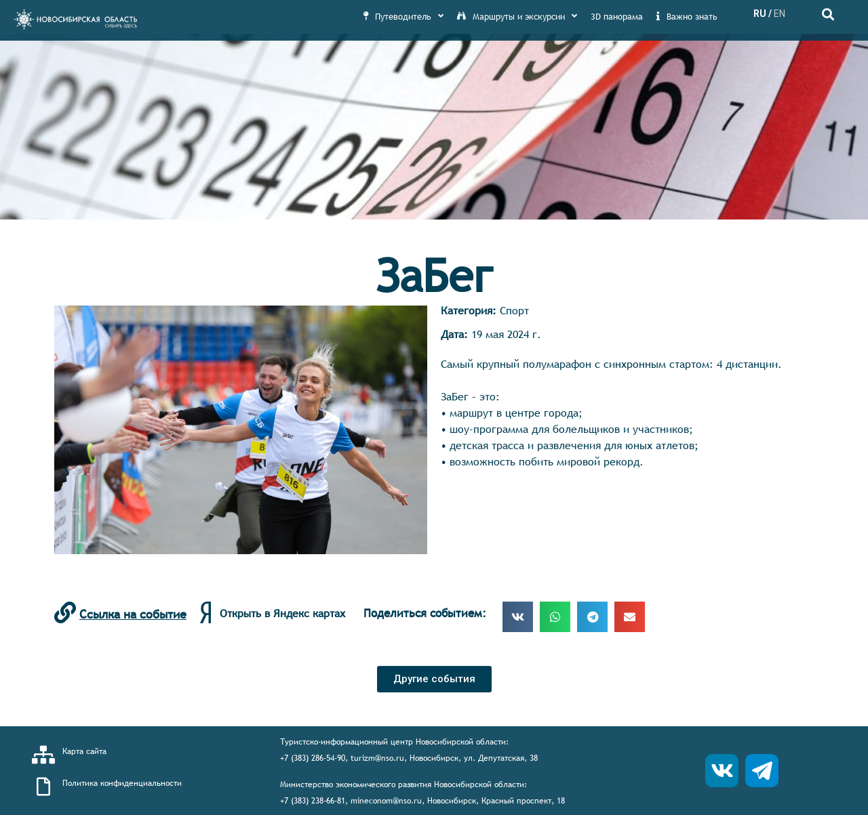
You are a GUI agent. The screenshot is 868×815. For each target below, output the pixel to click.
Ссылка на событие (132, 614)
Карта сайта (84, 751)
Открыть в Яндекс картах (282, 613)
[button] (434, 679)
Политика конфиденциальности (122, 783)
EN (779, 13)
